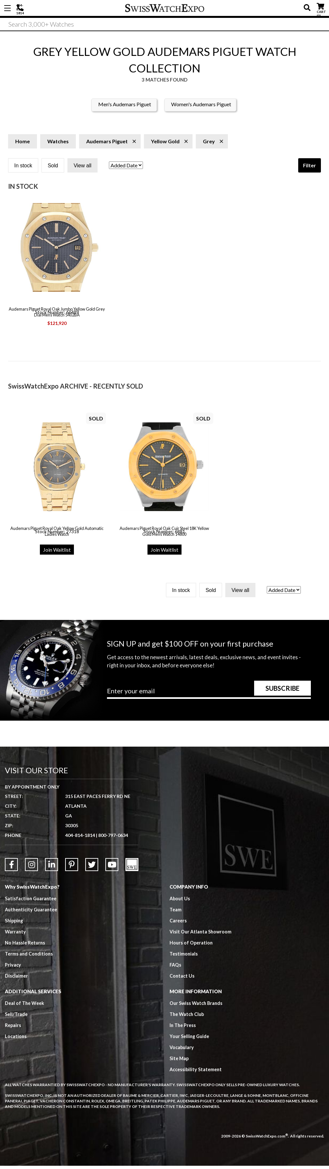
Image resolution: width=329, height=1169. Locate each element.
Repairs (13, 1028)
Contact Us (182, 979)
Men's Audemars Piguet (124, 107)
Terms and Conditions (29, 956)
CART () (320, 6)
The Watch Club (188, 1017)
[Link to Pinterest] (71, 867)
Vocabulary (182, 1050)
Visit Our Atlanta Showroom (201, 934)
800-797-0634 (113, 838)
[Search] (164, 25)
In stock (23, 168)
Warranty (16, 934)
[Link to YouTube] (111, 867)
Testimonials (184, 956)
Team (176, 912)
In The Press (183, 1028)
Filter (309, 168)
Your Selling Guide (190, 1039)
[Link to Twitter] (91, 867)
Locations (16, 1039)
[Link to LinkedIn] (51, 867)
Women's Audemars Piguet (201, 107)
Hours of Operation (192, 945)
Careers (178, 923)
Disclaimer (17, 979)
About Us (180, 901)
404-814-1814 (21, 8)
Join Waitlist (57, 552)
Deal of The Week (25, 1006)
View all (82, 168)
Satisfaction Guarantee (32, 901)
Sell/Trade (17, 1017)
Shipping (15, 923)
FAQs (176, 967)
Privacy (13, 967)
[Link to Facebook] (11, 867)
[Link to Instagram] (31, 867)
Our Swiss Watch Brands (197, 1006)
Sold (53, 168)
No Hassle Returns (25, 945)
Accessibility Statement (197, 1072)
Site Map (180, 1061)
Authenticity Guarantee (33, 912)
